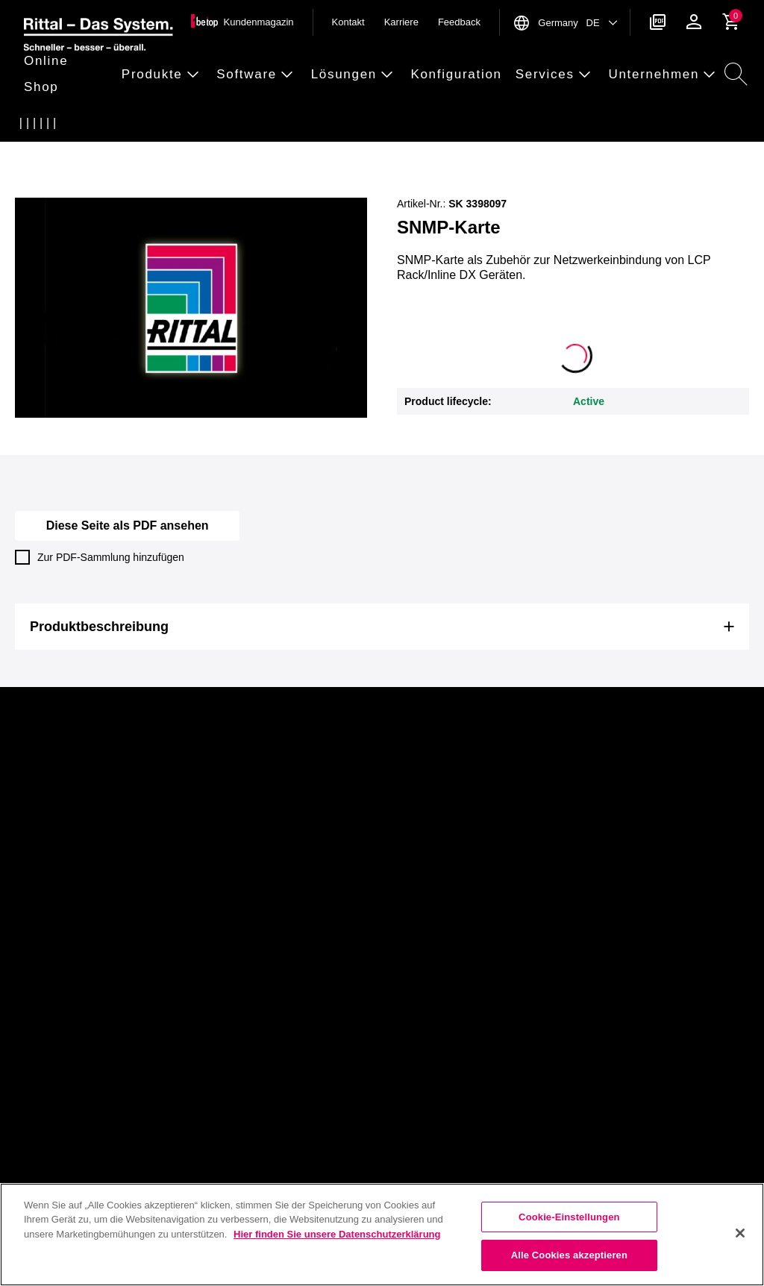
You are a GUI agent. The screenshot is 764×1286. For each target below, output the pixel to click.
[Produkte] (59, 123)
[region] (382, 1234)
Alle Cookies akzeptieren (569, 1255)
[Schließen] (740, 1233)
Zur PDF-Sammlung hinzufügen (99, 557)
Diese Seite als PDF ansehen (127, 525)
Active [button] (588, 401)
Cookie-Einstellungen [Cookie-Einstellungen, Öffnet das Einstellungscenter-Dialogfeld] (569, 1217)
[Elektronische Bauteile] (147, 123)
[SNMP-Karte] (177, 123)
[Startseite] (29, 123)
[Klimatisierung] (88, 123)
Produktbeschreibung (99, 626)
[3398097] (223, 123)
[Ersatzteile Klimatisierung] (117, 123)
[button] (68, 74)
